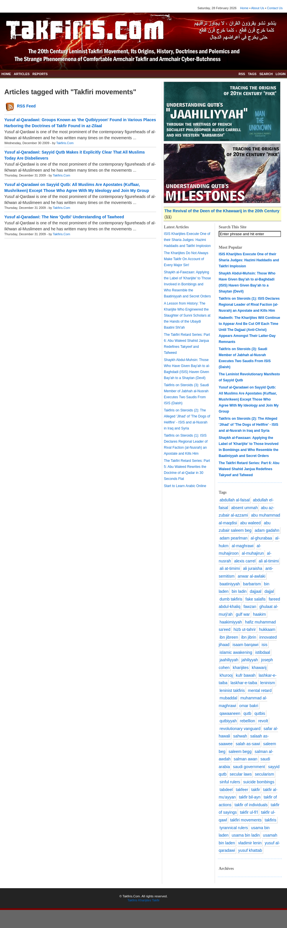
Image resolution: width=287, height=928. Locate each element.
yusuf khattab (250, 850)
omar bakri (248, 705)
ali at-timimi (230, 568)
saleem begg (239, 751)
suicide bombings (258, 782)
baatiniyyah (230, 584)
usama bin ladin (246, 835)
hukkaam (267, 629)
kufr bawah (245, 675)
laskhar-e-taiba (243, 682)
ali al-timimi (269, 561)
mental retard (260, 690)
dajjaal (255, 591)
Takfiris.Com (65, 143)
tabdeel (226, 789)
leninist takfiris (232, 690)
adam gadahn (267, 530)
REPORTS (40, 74)
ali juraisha (252, 568)
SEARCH (266, 74)
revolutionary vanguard (240, 728)
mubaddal (228, 698)
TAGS (252, 74)
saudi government (249, 766)
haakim (259, 614)
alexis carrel (245, 561)
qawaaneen (230, 713)
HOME (6, 74)
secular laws (241, 774)
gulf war (243, 614)
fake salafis (255, 599)
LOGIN (281, 74)
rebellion (247, 721)
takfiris (270, 820)
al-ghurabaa (261, 538)
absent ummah (244, 507)
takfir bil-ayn (249, 797)
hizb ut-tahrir (245, 629)
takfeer (242, 789)
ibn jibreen (229, 637)
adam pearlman (233, 538)
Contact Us (274, 8)
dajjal (269, 591)
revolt (263, 721)
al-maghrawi (242, 546)
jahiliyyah (249, 660)
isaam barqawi (245, 644)
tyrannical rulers (234, 827)
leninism (267, 682)
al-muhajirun (253, 553)
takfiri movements (246, 820)
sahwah (240, 736)
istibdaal (262, 652)
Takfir (156, 900)
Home (244, 8)
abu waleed (250, 523)
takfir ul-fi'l (249, 812)
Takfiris (132, 900)
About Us (257, 8)
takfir (255, 789)
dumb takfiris (231, 599)
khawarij (259, 667)
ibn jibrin (248, 637)
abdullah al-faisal (235, 500)
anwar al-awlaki (251, 576)
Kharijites (144, 900)
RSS (241, 74)
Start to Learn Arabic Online (185, 486)
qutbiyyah (228, 721)
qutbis (259, 713)
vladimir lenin (250, 843)
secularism (264, 774)
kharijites (241, 667)
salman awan (245, 759)
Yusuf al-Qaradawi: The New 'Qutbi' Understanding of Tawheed (64, 217)
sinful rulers (230, 782)
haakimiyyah (231, 622)
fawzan (249, 606)
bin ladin (239, 591)
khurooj (226, 675)
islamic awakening (236, 652)
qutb (247, 713)
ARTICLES (22, 74)
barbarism (252, 584)
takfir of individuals (250, 805)
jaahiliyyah (229, 660)
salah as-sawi (248, 743)
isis (264, 644)
